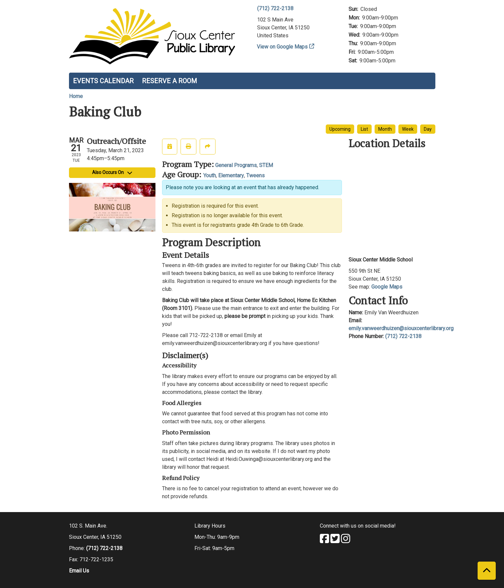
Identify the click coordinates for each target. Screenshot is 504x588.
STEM (266, 165)
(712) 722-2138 (275, 8)
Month (385, 129)
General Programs (236, 165)
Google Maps (386, 287)
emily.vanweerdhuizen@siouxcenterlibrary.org (401, 328)
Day (428, 129)
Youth (209, 175)
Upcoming (340, 129)
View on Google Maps (282, 47)
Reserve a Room (169, 81)
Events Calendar (103, 81)
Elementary (231, 175)
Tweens (255, 175)
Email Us (79, 571)
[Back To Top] (487, 571)
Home (76, 96)
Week (408, 129)
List (364, 129)
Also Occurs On (112, 172)
